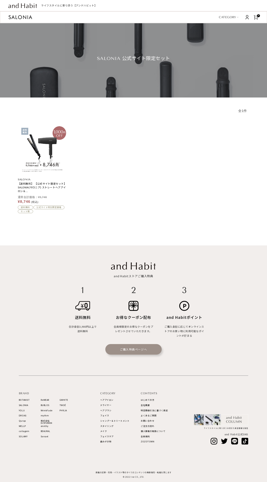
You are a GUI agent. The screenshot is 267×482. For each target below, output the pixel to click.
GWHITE (64, 399)
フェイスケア (107, 436)
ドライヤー (106, 405)
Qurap (22, 420)
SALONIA (23, 405)
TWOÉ (63, 405)
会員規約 (145, 436)
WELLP (22, 426)
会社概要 (145, 405)
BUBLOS (45, 405)
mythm (45, 415)
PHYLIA (63, 410)
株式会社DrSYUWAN (46, 421)
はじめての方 (147, 399)
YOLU (22, 410)
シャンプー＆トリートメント (115, 420)
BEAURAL (45, 431)
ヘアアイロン (107, 399)
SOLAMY (23, 436)
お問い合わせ (147, 420)
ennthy (45, 426)
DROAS (22, 415)
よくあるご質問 (149, 415)
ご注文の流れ (147, 426)
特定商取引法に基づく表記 (154, 410)
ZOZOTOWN (147, 441)
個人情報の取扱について (153, 431)
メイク (103, 431)
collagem (24, 431)
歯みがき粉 (106, 441)
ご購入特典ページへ (133, 349)
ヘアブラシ (106, 410)
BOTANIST (24, 399)
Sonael (44, 436)
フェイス (104, 415)
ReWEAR (45, 399)
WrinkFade (46, 410)
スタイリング (107, 426)
